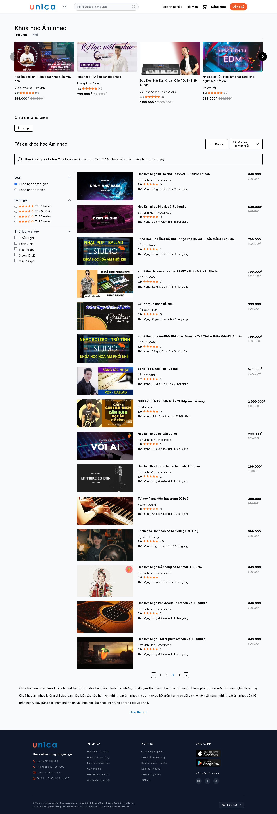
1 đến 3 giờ (24, 244)
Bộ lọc (216, 144)
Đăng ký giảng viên (152, 751)
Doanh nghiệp (172, 7)
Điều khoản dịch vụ (98, 774)
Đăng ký (238, 7)
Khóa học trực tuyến (31, 184)
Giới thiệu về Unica (97, 751)
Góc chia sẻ (94, 768)
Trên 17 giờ (24, 261)
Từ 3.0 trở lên (32, 221)
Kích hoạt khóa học (98, 762)
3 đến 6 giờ (24, 249)
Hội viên (192, 7)
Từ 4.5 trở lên (32, 206)
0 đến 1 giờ (24, 238)
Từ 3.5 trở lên (32, 216)
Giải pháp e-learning (153, 757)
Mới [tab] (35, 34)
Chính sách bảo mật (98, 780)
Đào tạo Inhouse (150, 768)
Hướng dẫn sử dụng (98, 757)
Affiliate (145, 780)
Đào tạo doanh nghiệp (154, 762)
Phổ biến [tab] (20, 34)
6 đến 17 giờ (25, 255)
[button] (262, 56)
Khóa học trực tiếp (29, 190)
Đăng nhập (219, 7)
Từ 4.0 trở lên (32, 211)
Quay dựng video (151, 774)
